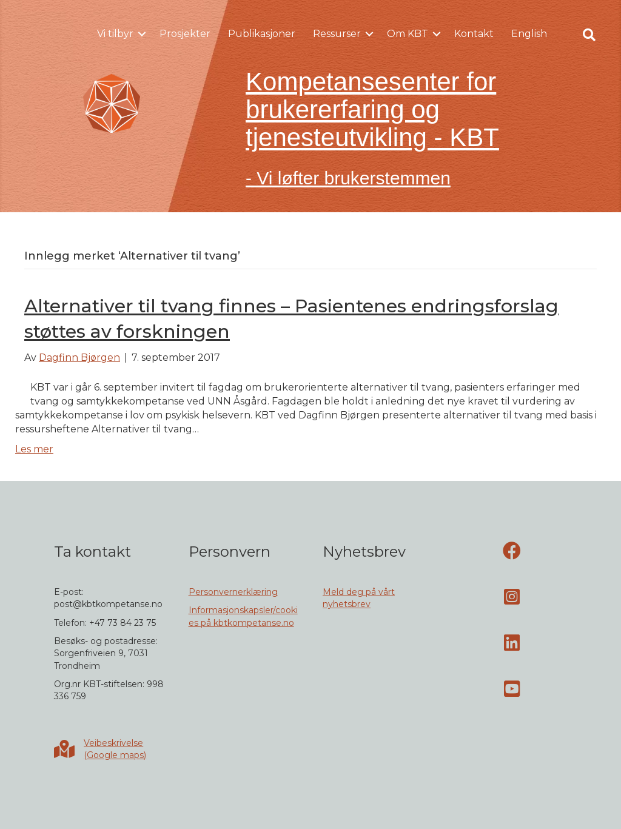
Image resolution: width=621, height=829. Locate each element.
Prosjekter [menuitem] (184, 33)
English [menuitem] (529, 33)
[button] (141, 34)
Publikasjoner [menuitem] (261, 33)
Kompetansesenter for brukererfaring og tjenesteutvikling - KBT (372, 109)
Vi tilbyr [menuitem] (115, 33)
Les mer (34, 449)
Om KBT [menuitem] (407, 33)
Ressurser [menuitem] (337, 33)
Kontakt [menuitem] (474, 33)
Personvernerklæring (233, 591)
